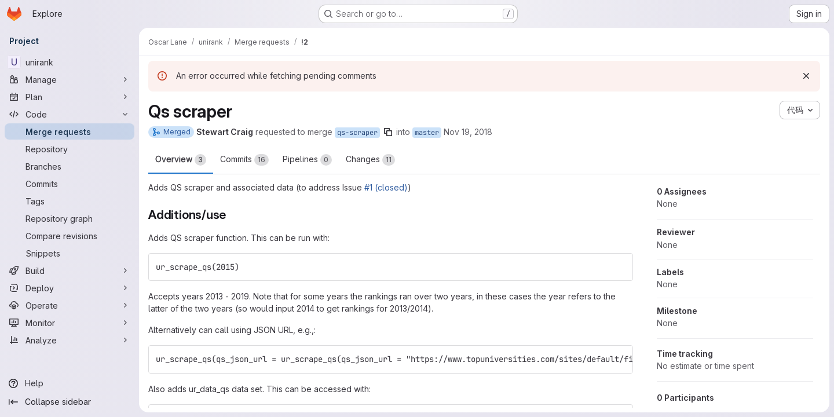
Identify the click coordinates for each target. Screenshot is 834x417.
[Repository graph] (69, 218)
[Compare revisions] (69, 236)
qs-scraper (357, 132)
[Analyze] (69, 340)
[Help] (69, 383)
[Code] (69, 114)
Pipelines (307, 160)
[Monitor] (69, 322)
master (427, 132)
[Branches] (69, 166)
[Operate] (69, 305)
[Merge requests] (69, 131)
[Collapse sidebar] (69, 402)
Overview (180, 160)
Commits (244, 160)
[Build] (69, 270)
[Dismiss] (806, 76)
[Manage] (69, 79)
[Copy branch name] (388, 132)
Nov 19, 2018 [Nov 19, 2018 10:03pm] (468, 132)
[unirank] (69, 62)
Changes (370, 160)
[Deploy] (69, 288)
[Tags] (69, 201)
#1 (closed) (386, 187)
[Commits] (69, 183)
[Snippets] (69, 253)
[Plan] (69, 97)
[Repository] (69, 149)
